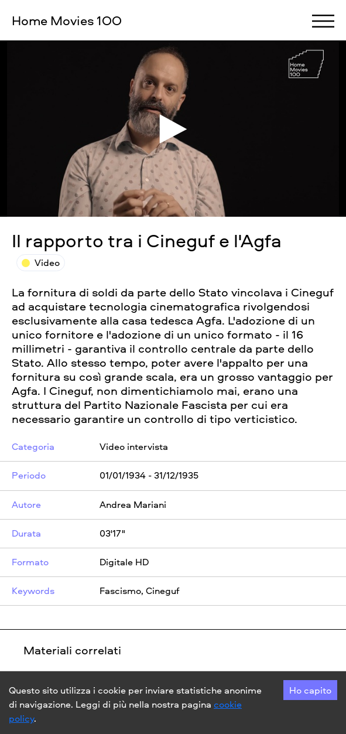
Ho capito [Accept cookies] (310, 690)
